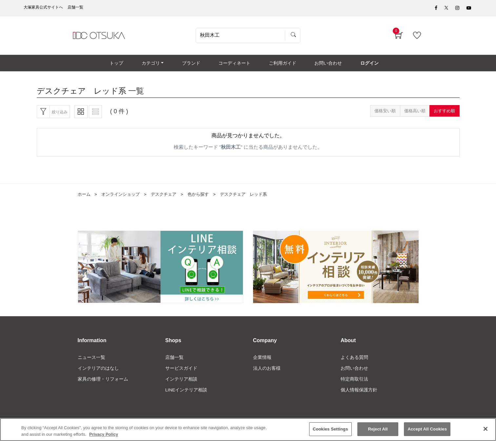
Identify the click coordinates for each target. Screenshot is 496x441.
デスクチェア (168, 197)
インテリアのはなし (98, 371)
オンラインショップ (123, 197)
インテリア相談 (181, 382)
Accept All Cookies (427, 430)
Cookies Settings (330, 430)
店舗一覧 (174, 360)
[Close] (485, 430)
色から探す (204, 197)
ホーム (84, 197)
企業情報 (262, 360)
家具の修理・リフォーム (103, 382)
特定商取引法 (354, 382)
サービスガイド (181, 371)
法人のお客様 (267, 371)
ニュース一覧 (91, 360)
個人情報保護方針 (359, 393)
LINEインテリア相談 (186, 393)
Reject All (377, 430)
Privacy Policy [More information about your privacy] (103, 435)
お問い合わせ (354, 371)
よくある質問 (354, 360)
